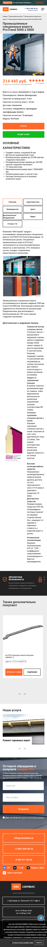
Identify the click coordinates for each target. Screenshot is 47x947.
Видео (32, 217)
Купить (23, 126)
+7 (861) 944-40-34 (31, 8)
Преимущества (12, 209)
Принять (39, 943)
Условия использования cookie (22, 943)
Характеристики (32, 202)
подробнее (32, 672)
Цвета (32, 209)
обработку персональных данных (32, 818)
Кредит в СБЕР (23, 134)
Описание (12, 202)
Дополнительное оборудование (9, 216)
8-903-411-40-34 (33, 10)
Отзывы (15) (12, 224)
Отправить (23, 809)
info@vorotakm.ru (23, 838)
